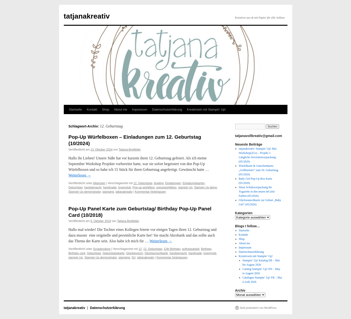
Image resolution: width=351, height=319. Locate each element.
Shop (105, 109)
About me (120, 109)
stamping (108, 191)
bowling (159, 183)
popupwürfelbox (166, 187)
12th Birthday (172, 249)
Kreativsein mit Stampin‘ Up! (206, 109)
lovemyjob (124, 187)
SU (134, 257)
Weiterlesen (80, 175)
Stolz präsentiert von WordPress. (258, 307)
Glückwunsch (134, 253)
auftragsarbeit (190, 249)
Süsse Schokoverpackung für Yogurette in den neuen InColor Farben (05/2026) (257, 191)
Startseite (75, 109)
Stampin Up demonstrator (85, 191)
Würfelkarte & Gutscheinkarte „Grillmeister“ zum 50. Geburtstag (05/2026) (258, 170)
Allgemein (99, 183)
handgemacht (93, 187)
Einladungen (173, 183)
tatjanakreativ (87, 16)
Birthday (206, 249)
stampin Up (185, 187)
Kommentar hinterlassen (150, 191)
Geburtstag (76, 187)
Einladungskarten (194, 183)
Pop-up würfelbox (144, 187)
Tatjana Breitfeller (130, 149)
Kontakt (92, 109)
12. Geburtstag (142, 183)
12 (140, 249)
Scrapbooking (101, 249)
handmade (110, 187)
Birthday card (77, 253)
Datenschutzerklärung (167, 109)
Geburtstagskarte (113, 253)
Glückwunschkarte (156, 253)
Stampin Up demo (205, 187)
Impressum (139, 109)
